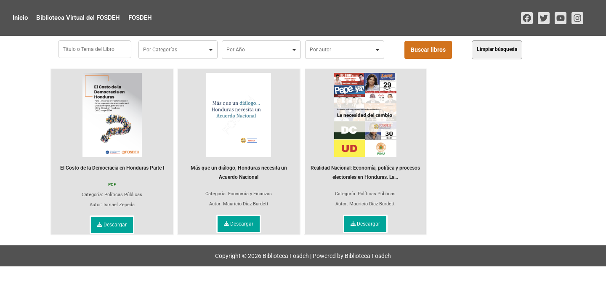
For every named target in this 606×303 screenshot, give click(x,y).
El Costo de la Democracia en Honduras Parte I (112, 122)
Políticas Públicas (123, 194)
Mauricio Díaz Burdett (245, 204)
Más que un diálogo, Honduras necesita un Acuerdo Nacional (239, 126)
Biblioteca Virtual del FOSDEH (78, 17)
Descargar (112, 225)
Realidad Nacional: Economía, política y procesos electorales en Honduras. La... (365, 126)
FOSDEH (140, 17)
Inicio (20, 17)
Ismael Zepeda (119, 204)
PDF (112, 184)
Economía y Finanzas (250, 194)
